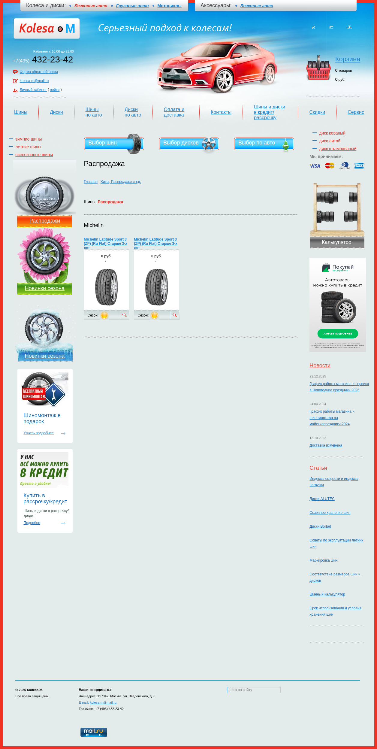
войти (55, 90)
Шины (20, 112)
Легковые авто (256, 5)
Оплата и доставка (174, 112)
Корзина (347, 59)
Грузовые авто (132, 5)
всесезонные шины (34, 154)
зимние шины (28, 139)
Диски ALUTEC (321, 499)
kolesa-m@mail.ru (34, 81)
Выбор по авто (256, 143)
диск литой (329, 140)
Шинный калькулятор (327, 594)
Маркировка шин (323, 560)
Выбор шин (102, 143)
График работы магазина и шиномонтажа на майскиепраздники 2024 (331, 417)
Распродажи (44, 221)
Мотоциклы (170, 5)
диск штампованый (337, 148)
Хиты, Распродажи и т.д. (121, 182)
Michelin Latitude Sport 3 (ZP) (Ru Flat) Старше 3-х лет (105, 243)
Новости (319, 365)
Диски (56, 112)
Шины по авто (94, 112)
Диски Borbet (320, 526)
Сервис (356, 112)
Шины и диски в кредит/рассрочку (269, 112)
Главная (91, 182)
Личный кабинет (33, 90)
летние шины (28, 146)
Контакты (221, 112)
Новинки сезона (45, 288)
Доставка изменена (325, 445)
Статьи (318, 468)
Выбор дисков (180, 143)
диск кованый (332, 133)
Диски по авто (133, 112)
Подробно (31, 523)
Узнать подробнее (38, 433)
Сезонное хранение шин (329, 513)
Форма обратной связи (39, 72)
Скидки (317, 112)
